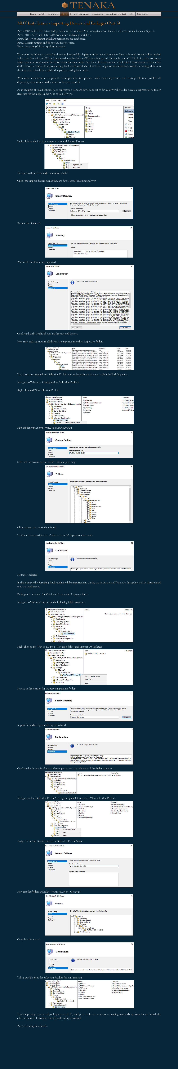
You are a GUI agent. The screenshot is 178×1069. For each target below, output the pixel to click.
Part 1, (20, 30)
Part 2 (20, 34)
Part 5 (20, 46)
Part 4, (20, 42)
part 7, (62, 70)
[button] (42, 14)
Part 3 (20, 38)
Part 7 (20, 1026)
